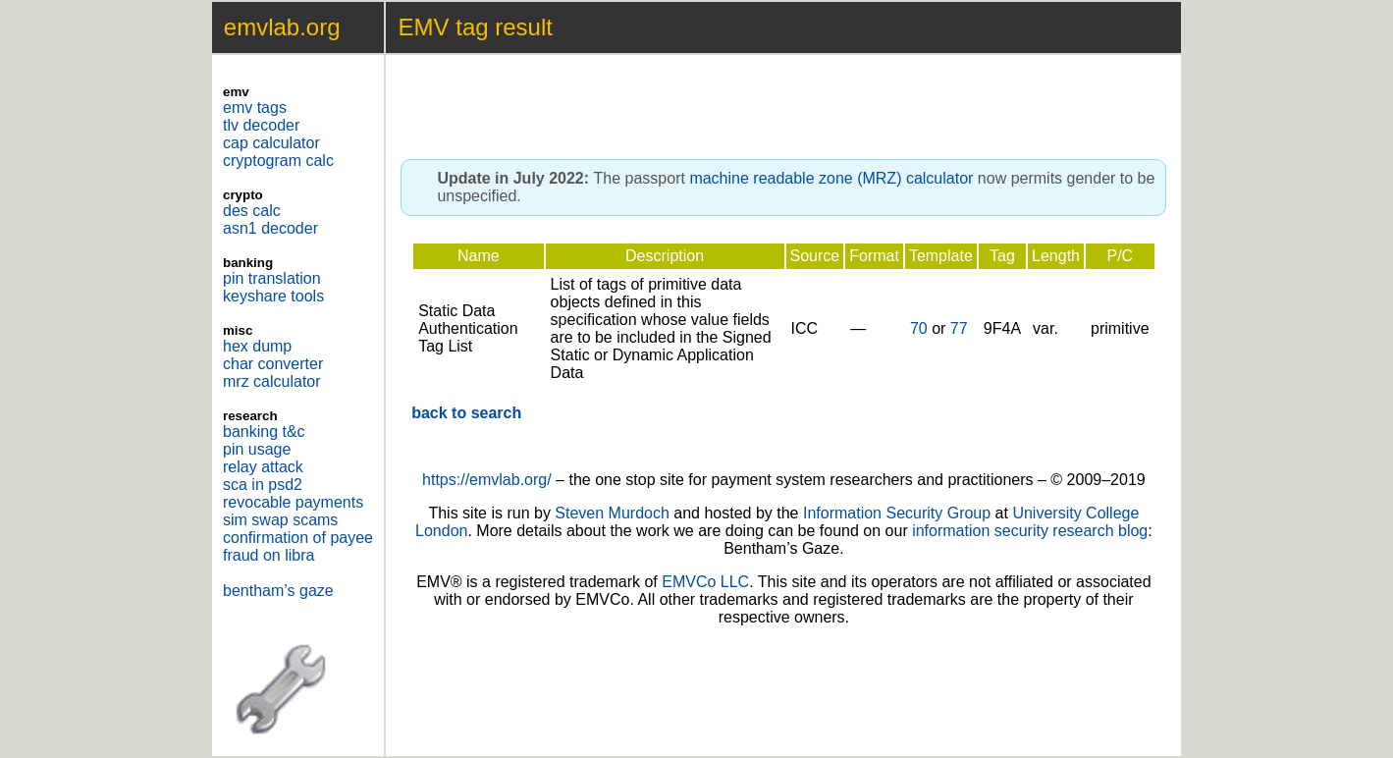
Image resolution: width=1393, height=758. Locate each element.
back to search (466, 413)
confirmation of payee (298, 537)
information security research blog (1030, 530)
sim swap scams (280, 520)
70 (919, 328)
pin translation (272, 278)
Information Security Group (897, 513)
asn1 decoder (270, 228)
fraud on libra (268, 555)
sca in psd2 (262, 484)
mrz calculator (272, 381)
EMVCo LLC (705, 581)
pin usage (257, 449)
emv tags (255, 107)
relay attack (263, 467)
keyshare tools (273, 296)
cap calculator (271, 143)
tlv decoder (261, 125)
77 (959, 328)
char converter (273, 363)
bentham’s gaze (278, 590)
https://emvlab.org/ (487, 479)
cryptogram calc (278, 160)
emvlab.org (282, 27)
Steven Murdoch (612, 513)
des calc (252, 210)
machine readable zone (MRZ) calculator (831, 178)
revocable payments (293, 502)
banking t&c (264, 431)
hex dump (257, 346)
